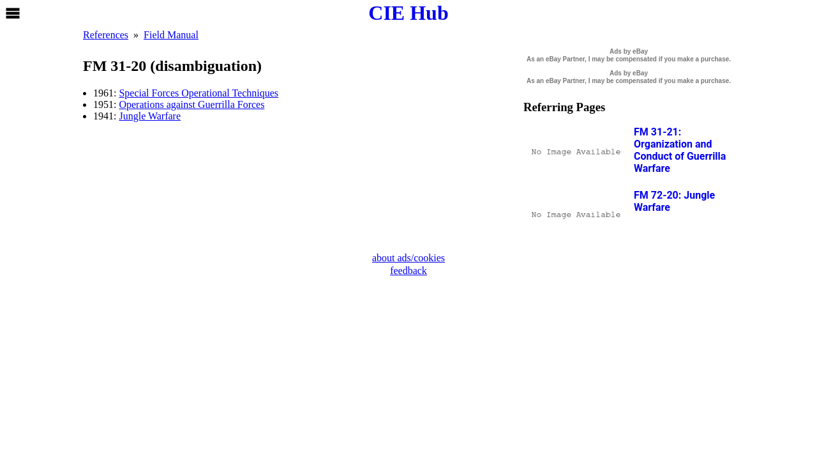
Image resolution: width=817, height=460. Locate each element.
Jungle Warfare (150, 116)
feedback (408, 270)
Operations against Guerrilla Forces (191, 104)
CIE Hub (408, 12)
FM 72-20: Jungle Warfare (674, 201)
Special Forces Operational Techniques (198, 93)
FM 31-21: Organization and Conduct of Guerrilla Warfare (680, 150)
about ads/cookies (408, 257)
